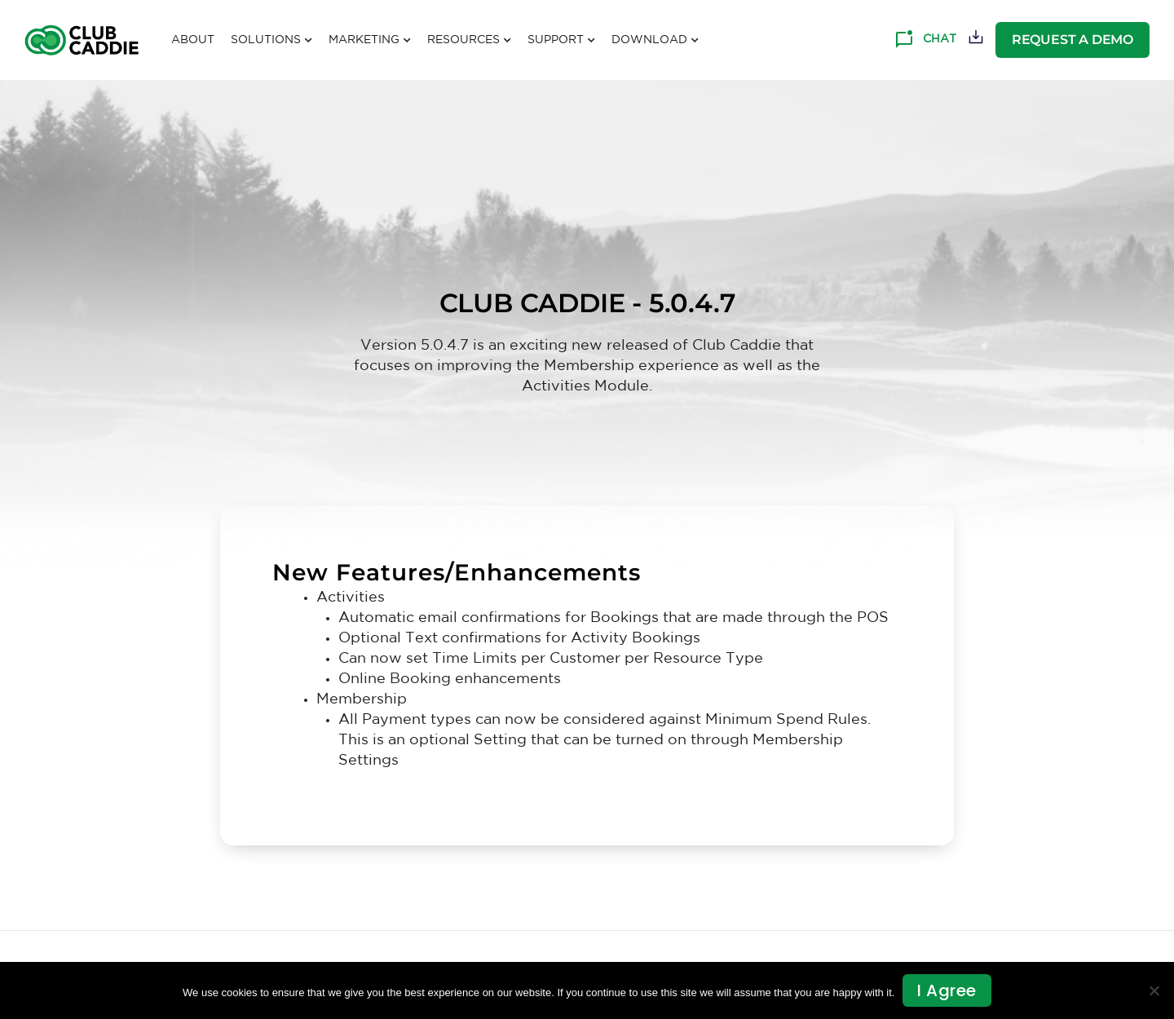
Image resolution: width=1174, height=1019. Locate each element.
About (192, 40)
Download (655, 41)
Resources (469, 41)
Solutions (271, 41)
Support (561, 41)
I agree (947, 990)
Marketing (370, 41)
